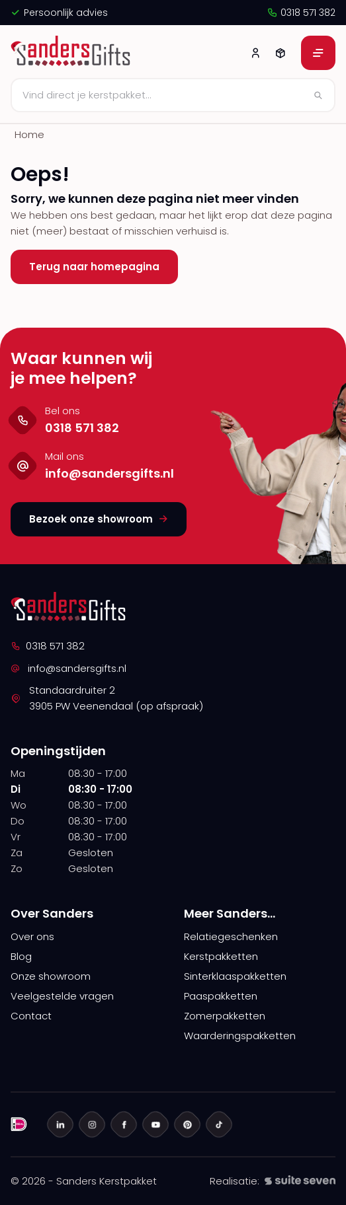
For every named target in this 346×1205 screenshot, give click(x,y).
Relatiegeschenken (231, 936)
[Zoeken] (173, 95)
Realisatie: (272, 1181)
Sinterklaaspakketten (235, 976)
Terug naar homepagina (94, 267)
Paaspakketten (220, 996)
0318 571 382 (301, 12)
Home (29, 134)
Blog (21, 956)
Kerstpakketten (221, 956)
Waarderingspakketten (240, 1035)
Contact (31, 1016)
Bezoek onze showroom (98, 519)
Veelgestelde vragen (62, 996)
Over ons (32, 936)
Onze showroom (51, 976)
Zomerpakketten (224, 1016)
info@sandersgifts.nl (68, 668)
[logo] (72, 53)
